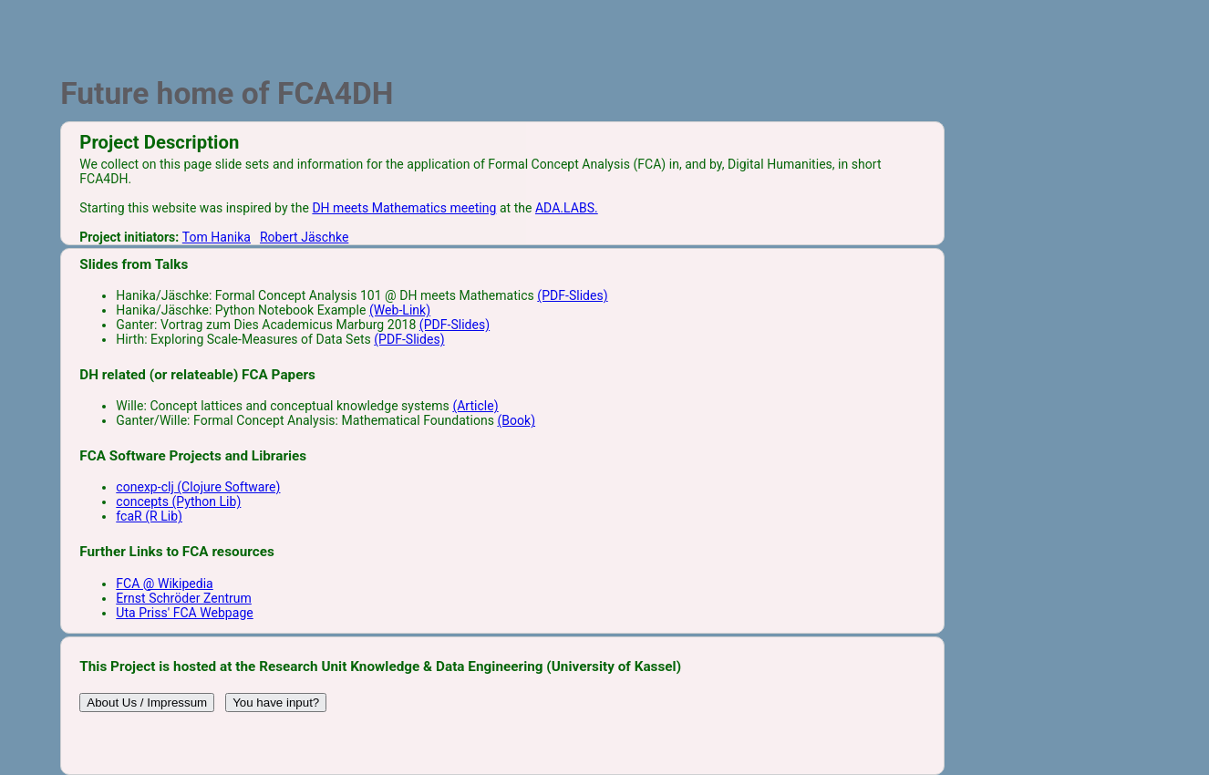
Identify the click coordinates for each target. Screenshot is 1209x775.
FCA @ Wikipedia (164, 583)
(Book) (516, 420)
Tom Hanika (216, 237)
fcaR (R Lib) (149, 516)
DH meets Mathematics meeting (404, 208)
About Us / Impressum (147, 702)
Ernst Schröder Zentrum (184, 598)
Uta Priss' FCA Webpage (184, 612)
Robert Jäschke (304, 237)
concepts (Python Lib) (178, 501)
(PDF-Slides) (572, 295)
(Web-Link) (399, 310)
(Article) (475, 405)
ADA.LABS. (566, 208)
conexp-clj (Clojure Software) (198, 487)
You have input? (275, 702)
